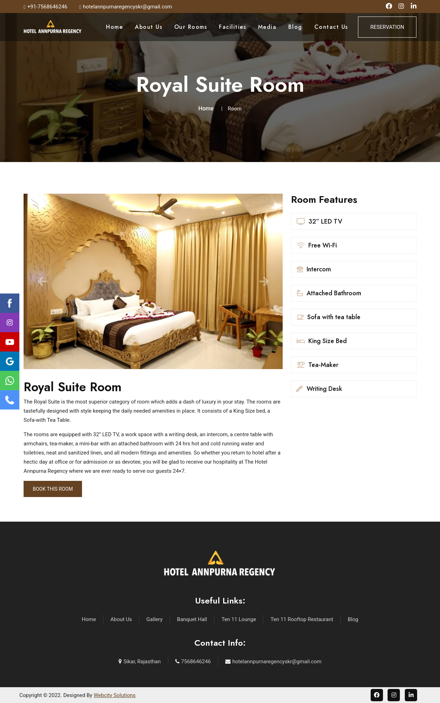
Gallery (154, 619)
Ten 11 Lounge (238, 619)
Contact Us (331, 27)
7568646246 (196, 661)
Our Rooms (190, 27)
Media (267, 27)
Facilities (232, 27)
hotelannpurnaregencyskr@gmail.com (276, 661)
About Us (148, 27)
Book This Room (53, 489)
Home (114, 27)
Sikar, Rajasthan (142, 661)
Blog (295, 27)
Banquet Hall (192, 619)
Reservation (387, 27)
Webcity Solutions (115, 695)
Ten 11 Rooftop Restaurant (301, 619)
